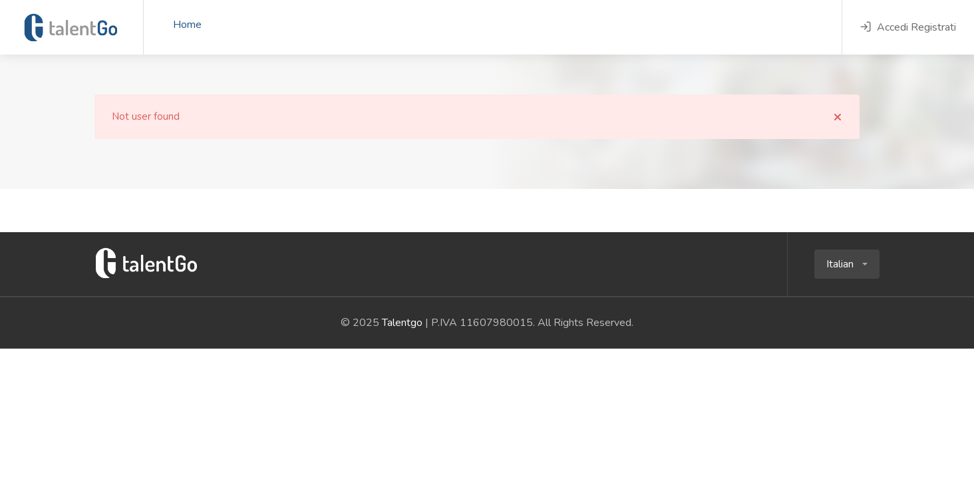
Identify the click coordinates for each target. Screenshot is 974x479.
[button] (847, 264)
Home (187, 24)
